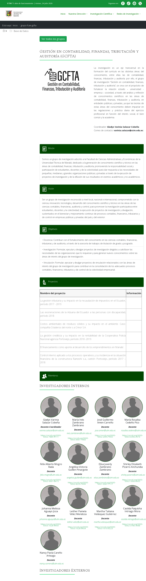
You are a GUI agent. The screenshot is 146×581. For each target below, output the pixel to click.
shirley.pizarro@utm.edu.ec (133, 474)
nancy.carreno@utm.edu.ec (52, 563)
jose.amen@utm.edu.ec (105, 430)
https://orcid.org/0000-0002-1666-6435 (132, 480)
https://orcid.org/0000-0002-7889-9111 (51, 436)
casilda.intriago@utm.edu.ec (133, 519)
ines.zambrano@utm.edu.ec (79, 433)
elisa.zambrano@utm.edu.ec (106, 477)
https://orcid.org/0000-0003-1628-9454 (51, 525)
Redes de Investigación (128, 13)
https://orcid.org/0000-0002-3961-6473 (51, 480)
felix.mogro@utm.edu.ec (51, 474)
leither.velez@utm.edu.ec (78, 522)
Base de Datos (19, 31)
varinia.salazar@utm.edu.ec (52, 430)
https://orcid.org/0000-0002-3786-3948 (132, 525)
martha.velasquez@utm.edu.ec (107, 522)
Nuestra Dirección (77, 13)
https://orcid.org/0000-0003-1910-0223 (105, 528)
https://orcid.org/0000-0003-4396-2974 (132, 436)
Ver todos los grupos (53, 39)
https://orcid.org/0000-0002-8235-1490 (78, 483)
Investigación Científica (101, 13)
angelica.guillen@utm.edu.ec (79, 477)
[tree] (17, 31)
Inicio (62, 13)
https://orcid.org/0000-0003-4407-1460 (78, 439)
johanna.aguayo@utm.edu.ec (53, 519)
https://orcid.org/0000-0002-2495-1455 (105, 436)
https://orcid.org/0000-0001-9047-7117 (105, 483)
